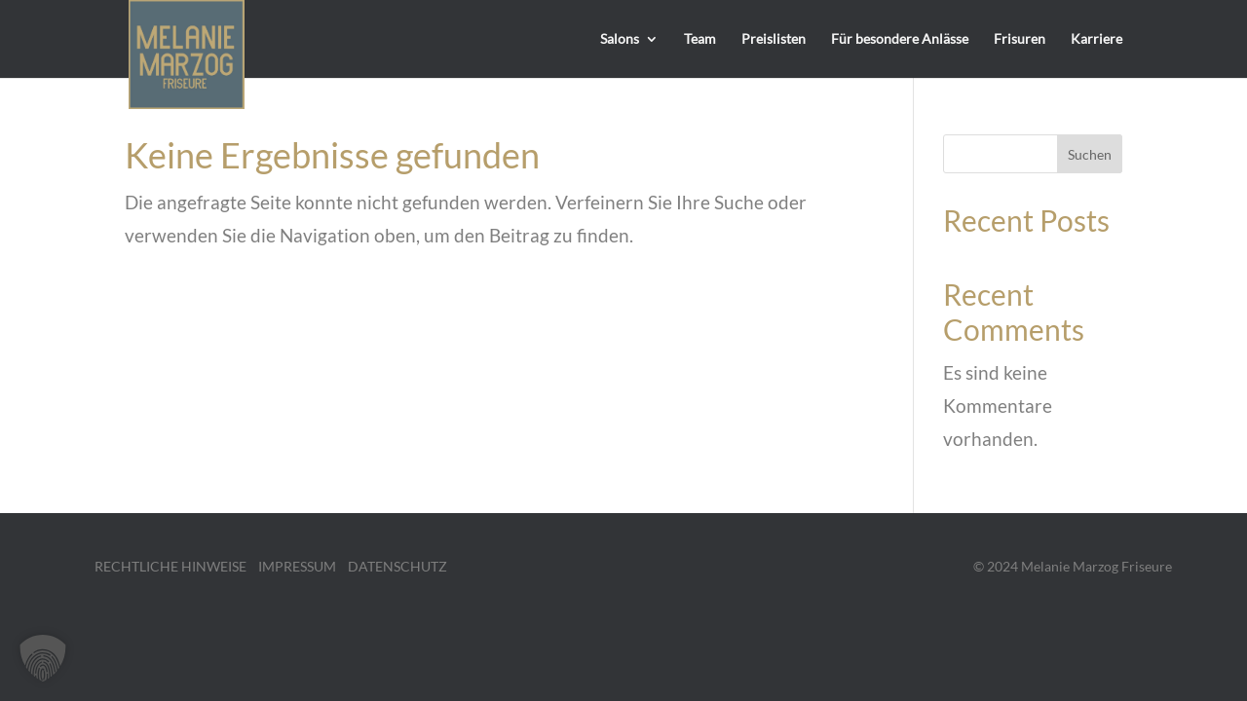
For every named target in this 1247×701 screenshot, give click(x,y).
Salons (619, 39)
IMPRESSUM (297, 566)
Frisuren (1019, 39)
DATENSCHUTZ (397, 566)
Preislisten (773, 39)
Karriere (1096, 39)
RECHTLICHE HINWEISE (170, 566)
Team (700, 39)
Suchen (1090, 154)
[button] (43, 658)
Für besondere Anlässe (899, 39)
